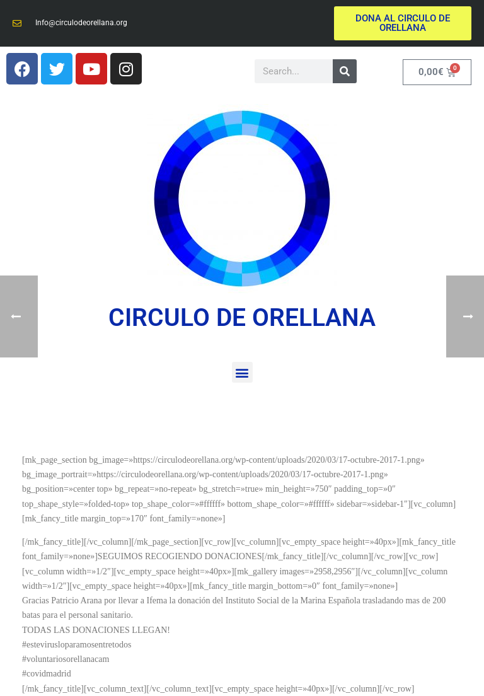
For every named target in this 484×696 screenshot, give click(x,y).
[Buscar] (345, 71)
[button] (242, 372)
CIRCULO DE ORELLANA (242, 317)
